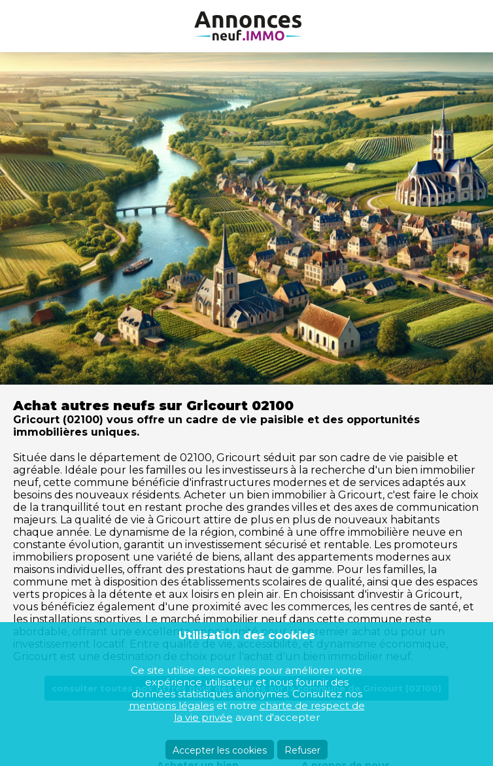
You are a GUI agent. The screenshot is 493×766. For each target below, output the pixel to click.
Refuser (302, 750)
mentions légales (171, 705)
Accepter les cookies (220, 750)
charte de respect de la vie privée (269, 711)
